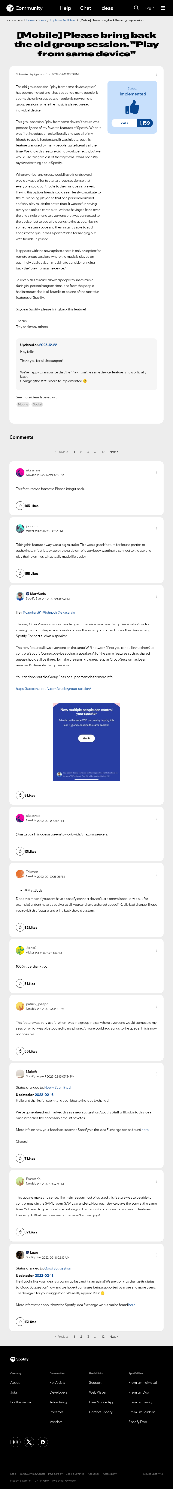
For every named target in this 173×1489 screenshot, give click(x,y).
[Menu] (163, 8)
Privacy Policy (55, 1474)
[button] (124, 123)
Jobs (14, 1392)
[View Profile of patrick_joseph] (37, 1004)
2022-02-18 (44, 1275)
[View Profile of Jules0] (31, 947)
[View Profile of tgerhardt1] (40, 74)
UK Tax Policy (42, 1480)
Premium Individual (142, 1382)
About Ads (94, 1474)
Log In (149, 8)
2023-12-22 (48, 344)
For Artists (57, 1382)
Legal (13, 1474)
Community (24, 8)
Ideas (106, 8)
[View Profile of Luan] (34, 1252)
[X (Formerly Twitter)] (29, 1442)
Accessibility (110, 1474)
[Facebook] (43, 1442)
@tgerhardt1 (32, 612)
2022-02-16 (44, 1094)
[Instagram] (15, 1442)
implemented (133, 94)
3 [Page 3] (88, 452)
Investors (57, 1412)
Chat (85, 8)
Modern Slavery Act (20, 1480)
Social (37, 404)
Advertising (58, 1402)
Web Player (97, 1392)
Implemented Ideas (62, 20)
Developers (58, 1392)
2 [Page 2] (81, 452)
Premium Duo (138, 1392)
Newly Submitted (57, 1087)
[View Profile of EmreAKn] (33, 1178)
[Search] (136, 8)
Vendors (56, 1421)
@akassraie (66, 612)
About (15, 1382)
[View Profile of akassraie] (33, 470)
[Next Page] (114, 452)
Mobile (23, 404)
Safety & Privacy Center (32, 1474)
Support (95, 1382)
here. (132, 1304)
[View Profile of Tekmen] (32, 871)
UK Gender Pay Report (64, 1480)
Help (65, 8)
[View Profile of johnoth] (31, 526)
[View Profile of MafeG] (31, 1071)
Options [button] (156, 74)
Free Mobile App (101, 1402)
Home (30, 20)
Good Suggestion (57, 1268)
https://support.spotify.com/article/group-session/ (53, 688)
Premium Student (141, 1412)
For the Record (21, 1402)
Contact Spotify (101, 1412)
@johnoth (49, 612)
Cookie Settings (75, 1474)
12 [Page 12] (103, 452)
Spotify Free (137, 1421)
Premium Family (140, 1402)
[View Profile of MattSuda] (38, 593)
